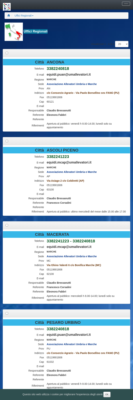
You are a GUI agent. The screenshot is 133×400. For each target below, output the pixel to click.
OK (106, 394)
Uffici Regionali (24, 15)
